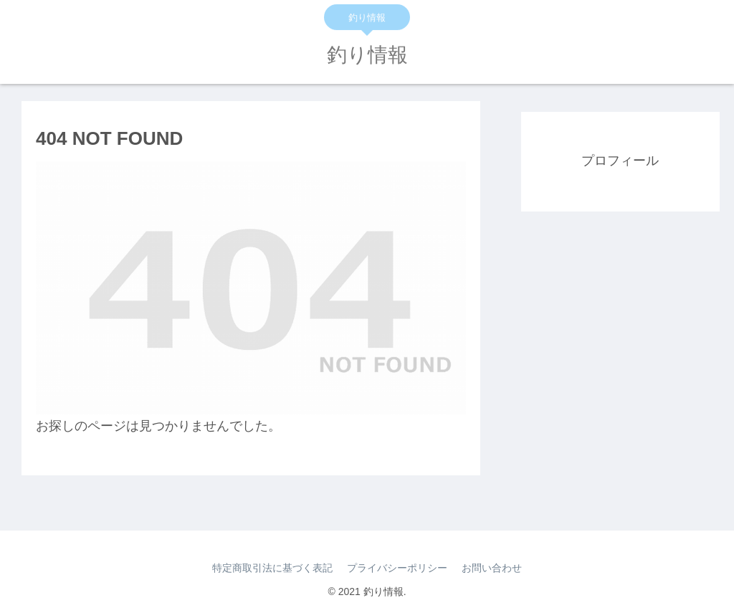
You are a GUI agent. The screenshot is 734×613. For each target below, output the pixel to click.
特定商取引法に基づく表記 (272, 568)
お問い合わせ (492, 568)
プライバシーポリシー (397, 568)
